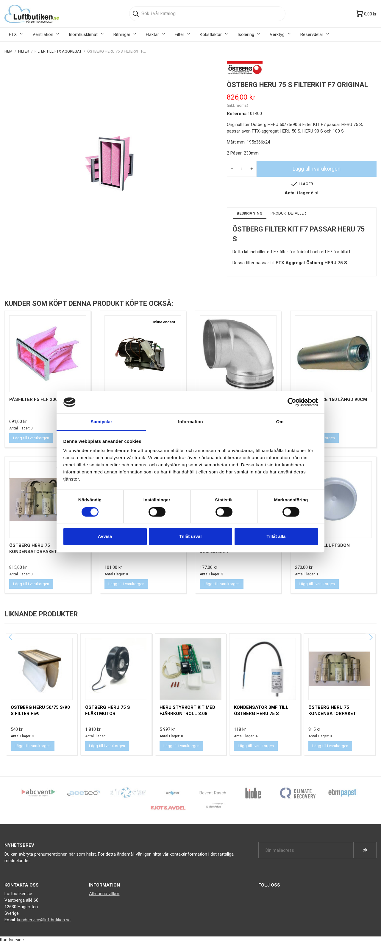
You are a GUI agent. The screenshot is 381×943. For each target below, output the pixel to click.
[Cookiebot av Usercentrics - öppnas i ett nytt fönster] (292, 402)
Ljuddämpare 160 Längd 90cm (331, 399)
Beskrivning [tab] (250, 213)
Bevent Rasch (212, 793)
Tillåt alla (276, 536)
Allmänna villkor (104, 893)
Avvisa (105, 536)
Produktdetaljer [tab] (288, 213)
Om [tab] (279, 421)
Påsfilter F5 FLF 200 (33, 399)
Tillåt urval (190, 536)
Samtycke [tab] (101, 421)
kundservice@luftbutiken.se (44, 919)
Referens (236, 113)
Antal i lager (297, 193)
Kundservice (12, 939)
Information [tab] (190, 421)
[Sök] (207, 13)
